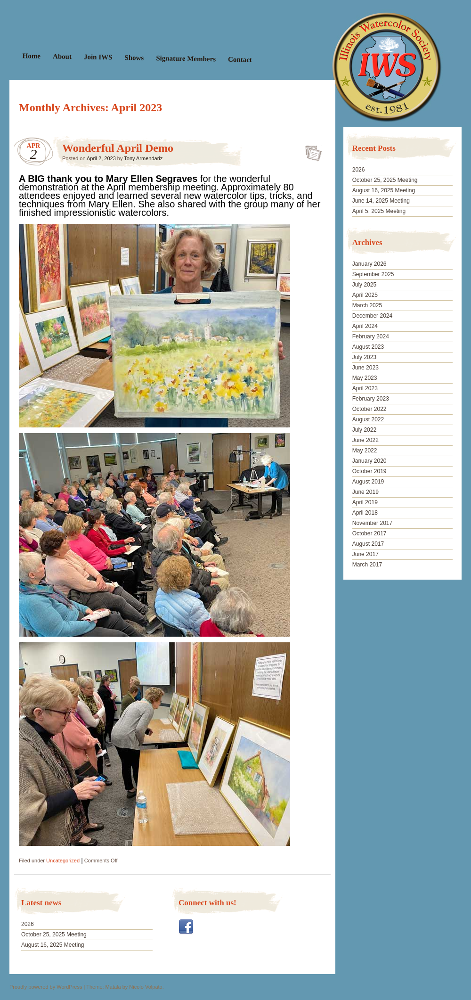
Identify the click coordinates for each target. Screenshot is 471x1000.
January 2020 (369, 461)
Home (32, 56)
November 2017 (372, 523)
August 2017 (368, 544)
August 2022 (368, 419)
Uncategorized (63, 860)
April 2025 (365, 295)
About (62, 56)
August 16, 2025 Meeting (52, 945)
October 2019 (369, 471)
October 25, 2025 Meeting (54, 934)
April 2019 (365, 502)
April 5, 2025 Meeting (379, 211)
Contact (240, 60)
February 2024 (370, 336)
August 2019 (368, 481)
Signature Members (186, 58)
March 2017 (367, 564)
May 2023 (364, 378)
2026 (27, 924)
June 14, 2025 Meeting (381, 200)
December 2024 (372, 315)
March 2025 (367, 305)
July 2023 (364, 357)
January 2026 (369, 264)
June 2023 (365, 367)
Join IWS (98, 57)
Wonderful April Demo (117, 148)
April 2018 (365, 512)
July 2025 (364, 284)
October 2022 (369, 409)
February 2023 (370, 398)
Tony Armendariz (143, 158)
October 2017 (369, 533)
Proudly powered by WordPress (45, 987)
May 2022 (364, 450)
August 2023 (368, 347)
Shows (134, 58)
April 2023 (365, 388)
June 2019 (365, 492)
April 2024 (365, 326)
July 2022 (364, 429)
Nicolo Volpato (145, 987)
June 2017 (365, 554)
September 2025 (373, 274)
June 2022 (365, 440)
